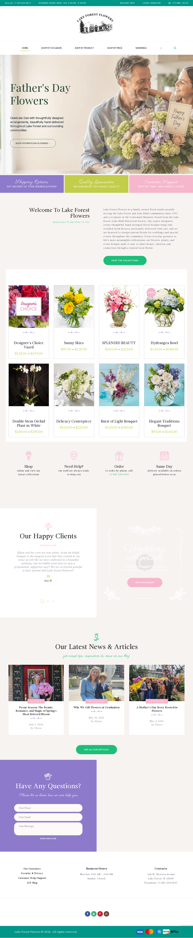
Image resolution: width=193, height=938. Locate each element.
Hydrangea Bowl (164, 343)
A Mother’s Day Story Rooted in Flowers (156, 709)
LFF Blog (32, 883)
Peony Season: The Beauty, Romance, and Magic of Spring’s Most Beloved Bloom (36, 711)
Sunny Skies (74, 343)
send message (48, 838)
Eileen (38, 728)
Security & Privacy (32, 873)
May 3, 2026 (157, 721)
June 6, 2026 (36, 724)
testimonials (48, 545)
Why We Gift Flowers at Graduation (96, 707)
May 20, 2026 (96, 718)
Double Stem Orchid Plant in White (28, 424)
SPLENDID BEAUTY (119, 343)
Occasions (96, 701)
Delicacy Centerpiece (73, 421)
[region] (96, 114)
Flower (36, 701)
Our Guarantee (32, 869)
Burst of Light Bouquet (119, 421)
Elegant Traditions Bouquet (164, 424)
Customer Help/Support (32, 878)
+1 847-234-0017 (119, 474)
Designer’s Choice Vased (29, 345)
